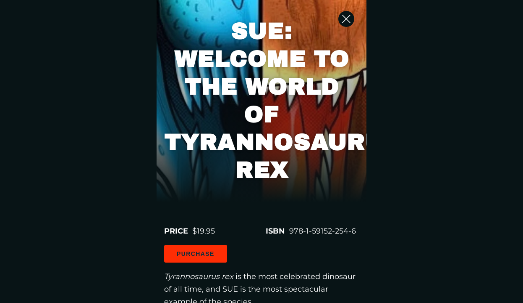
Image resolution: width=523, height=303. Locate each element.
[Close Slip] (471, 27)
